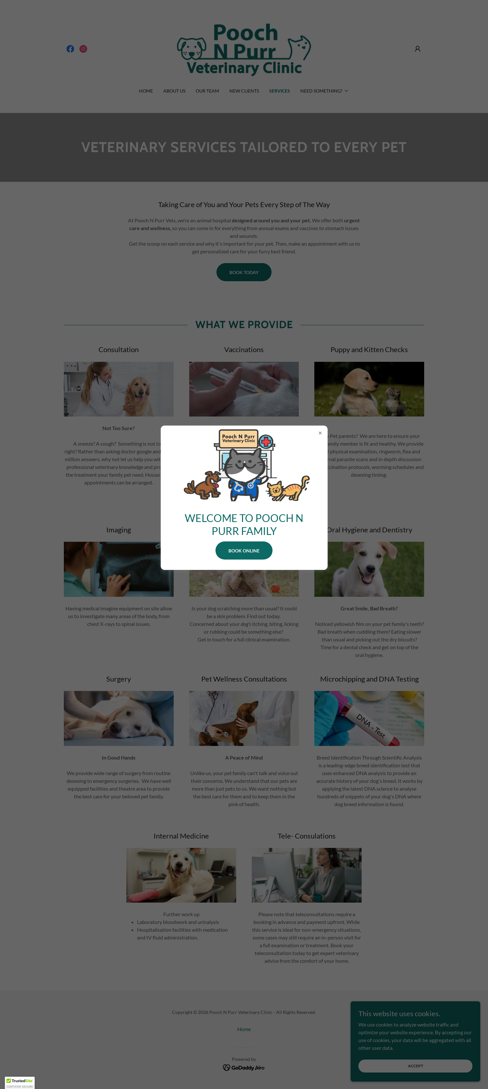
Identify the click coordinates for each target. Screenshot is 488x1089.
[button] (20, 1083)
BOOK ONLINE (244, 550)
